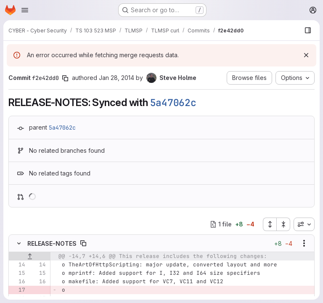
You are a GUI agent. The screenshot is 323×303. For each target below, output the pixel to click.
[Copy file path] (83, 243)
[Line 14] (18, 264)
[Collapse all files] (283, 224)
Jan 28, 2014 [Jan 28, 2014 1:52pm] (116, 77)
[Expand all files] (269, 224)
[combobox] (304, 224)
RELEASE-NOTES (52, 243)
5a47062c (173, 102)
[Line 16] (18, 281)
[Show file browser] (308, 30)
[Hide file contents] (19, 243)
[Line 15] (18, 273)
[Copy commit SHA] (65, 78)
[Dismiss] (306, 55)
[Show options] (304, 243)
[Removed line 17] (18, 290)
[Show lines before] (29, 256)
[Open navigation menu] (25, 10)
